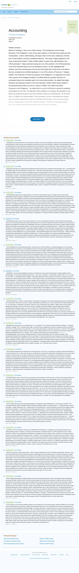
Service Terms (53, 554)
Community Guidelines (25, 554)
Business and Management (14, 17)
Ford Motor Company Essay (12, 541)
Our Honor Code (36, 554)
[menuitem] (70, 1)
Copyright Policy (14, 554)
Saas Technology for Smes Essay (14, 543)
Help (67, 554)
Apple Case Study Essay (47, 541)
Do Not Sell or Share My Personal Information (39, 558)
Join (70, 1)
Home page (3, 17)
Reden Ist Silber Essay (46, 538)
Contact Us (61, 554)
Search (9, 11)
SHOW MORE (37, 119)
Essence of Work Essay (47, 543)
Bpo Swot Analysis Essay (11, 538)
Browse (16, 11)
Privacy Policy (45, 554)
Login (75, 1)
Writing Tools (23, 11)
